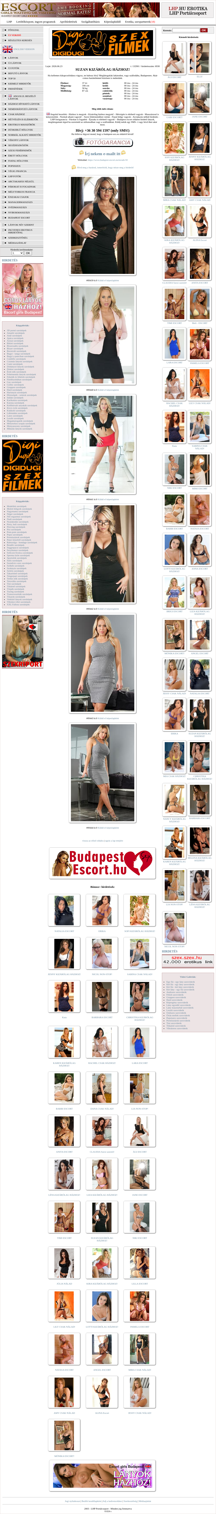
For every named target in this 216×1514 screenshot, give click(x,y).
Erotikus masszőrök (21, 124)
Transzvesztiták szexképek (19, 594)
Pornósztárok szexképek (18, 537)
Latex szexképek (15, 415)
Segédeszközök (18, 145)
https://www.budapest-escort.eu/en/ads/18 (108, 160)
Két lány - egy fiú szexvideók (180, 989)
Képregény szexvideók (177, 1002)
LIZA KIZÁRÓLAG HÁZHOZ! (102, 1195)
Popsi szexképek (15, 534)
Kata (64, 1017)
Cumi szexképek (15, 364)
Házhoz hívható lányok (24, 104)
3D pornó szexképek (16, 330)
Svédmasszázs (17, 207)
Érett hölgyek (18, 155)
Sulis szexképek (14, 560)
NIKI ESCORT (140, 1238)
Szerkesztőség (130, 1501)
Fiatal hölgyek (18, 160)
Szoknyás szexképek (17, 568)
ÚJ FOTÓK (13, 68)
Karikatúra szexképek (17, 400)
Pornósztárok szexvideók (178, 1020)
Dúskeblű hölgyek (20, 129)
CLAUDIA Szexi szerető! (102, 1151)
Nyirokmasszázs (19, 212)
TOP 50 (12, 78)
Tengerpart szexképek (17, 576)
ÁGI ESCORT (140, 1151)
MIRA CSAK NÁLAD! (139, 1370)
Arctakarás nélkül (21, 181)
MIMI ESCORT (199, 488)
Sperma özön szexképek (18, 555)
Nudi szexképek (14, 519)
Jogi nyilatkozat (72, 1501)
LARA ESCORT (140, 1063)
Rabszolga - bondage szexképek (22, 542)
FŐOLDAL (13, 30)
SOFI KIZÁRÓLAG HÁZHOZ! (139, 931)
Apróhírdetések (68, 21)
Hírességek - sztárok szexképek (22, 395)
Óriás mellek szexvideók (178, 1015)
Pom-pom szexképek (17, 532)
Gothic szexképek (15, 384)
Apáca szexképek (15, 338)
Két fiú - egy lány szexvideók (180, 984)
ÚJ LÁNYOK (14, 63)
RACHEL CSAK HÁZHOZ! (102, 1063)
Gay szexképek (14, 382)
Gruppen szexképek (16, 387)
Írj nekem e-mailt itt (102, 153)
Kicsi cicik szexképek (17, 408)
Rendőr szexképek (15, 545)
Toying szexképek (15, 591)
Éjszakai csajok (18, 197)
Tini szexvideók (174, 1023)
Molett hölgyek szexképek (19, 508)
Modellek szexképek (17, 506)
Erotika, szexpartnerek (137, 21)
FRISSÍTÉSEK (15, 88)
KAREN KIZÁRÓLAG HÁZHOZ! (64, 1064)
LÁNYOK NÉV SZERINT (21, 224)
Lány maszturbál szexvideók (180, 1007)
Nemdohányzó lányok (23, 109)
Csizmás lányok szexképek (20, 361)
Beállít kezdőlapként (91, 1501)
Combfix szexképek (16, 358)
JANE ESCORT (139, 1195)
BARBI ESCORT (64, 1108)
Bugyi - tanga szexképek (18, 353)
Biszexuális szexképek (17, 346)
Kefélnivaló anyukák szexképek (22, 405)
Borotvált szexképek (16, 351)
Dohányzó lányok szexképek (20, 366)
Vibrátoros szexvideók (177, 1028)
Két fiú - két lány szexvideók (180, 987)
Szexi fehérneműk (20, 150)
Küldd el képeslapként (108, 280)
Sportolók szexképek (17, 558)
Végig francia (17, 171)
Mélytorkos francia (21, 191)
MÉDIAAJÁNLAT (17, 243)
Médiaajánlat (145, 1501)
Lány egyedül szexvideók (178, 1005)
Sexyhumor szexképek (17, 550)
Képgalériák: (22, 325)
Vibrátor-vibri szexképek (18, 602)
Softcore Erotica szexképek (20, 552)
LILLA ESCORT (140, 1283)
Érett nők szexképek (16, 371)
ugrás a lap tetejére (114, 840)
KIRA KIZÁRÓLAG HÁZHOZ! (102, 1283)
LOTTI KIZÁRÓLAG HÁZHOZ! (102, 1326)
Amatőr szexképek (16, 333)
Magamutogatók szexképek (20, 421)
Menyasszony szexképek (18, 426)
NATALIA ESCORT (64, 931)
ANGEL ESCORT (102, 1370)
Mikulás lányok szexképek (19, 428)
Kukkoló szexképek (16, 410)
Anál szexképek (14, 335)
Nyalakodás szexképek (18, 521)
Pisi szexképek (14, 529)
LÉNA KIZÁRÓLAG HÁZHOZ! (64, 1195)
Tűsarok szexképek (16, 596)
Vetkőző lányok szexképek (19, 599)
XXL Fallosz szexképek (18, 604)
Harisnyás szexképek (17, 392)
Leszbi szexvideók (175, 1010)
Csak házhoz (16, 114)
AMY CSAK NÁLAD (64, 1413)
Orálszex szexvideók (176, 1012)
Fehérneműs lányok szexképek (21, 374)
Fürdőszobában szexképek (19, 379)
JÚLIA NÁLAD (64, 1283)
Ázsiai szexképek (15, 340)
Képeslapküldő (112, 21)
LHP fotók (14, 176)
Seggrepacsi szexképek (18, 547)
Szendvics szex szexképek (19, 563)
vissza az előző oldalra (92, 840)
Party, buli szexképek (17, 524)
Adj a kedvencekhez (112, 1501)
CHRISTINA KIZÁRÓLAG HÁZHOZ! (139, 1018)
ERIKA (102, 931)
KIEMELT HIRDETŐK (19, 83)
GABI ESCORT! (174, 117)
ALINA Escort (102, 1413)
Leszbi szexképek (15, 418)
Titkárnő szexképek (16, 586)
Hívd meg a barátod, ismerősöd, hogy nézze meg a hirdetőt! (102, 167)
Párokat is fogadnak (22, 186)
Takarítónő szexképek (17, 573)
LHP (9, 21)
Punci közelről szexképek (19, 539)
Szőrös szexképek (15, 571)
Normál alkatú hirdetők (24, 135)
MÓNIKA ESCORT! (64, 1456)
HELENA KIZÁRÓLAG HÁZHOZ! (199, 859)
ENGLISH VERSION (24, 49)
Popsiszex (14, 166)
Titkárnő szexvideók (176, 1025)
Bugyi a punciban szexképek (20, 356)
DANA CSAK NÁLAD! (102, 1108)
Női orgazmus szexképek (19, 516)
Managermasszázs (20, 202)
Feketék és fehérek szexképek (21, 377)
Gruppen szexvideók (176, 997)
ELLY (200, 76)
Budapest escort (19, 217)
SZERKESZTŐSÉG (18, 237)
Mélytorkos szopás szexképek (21, 423)
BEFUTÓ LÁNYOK (18, 73)
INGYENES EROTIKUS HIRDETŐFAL (20, 231)
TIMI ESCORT (64, 1238)
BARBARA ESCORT (102, 1017)
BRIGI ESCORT (174, 611)
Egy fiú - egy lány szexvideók (180, 981)
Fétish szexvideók (174, 994)
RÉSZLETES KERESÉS (20, 40)
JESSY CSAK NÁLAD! (140, 1413)
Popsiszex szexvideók (176, 1018)
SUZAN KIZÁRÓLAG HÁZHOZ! (102, 1239)
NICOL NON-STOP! (102, 974)
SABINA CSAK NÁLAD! (139, 974)
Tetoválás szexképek (17, 581)
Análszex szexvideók (176, 992)
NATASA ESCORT (64, 1370)
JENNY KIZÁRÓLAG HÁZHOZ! (64, 974)
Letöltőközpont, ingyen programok (36, 21)
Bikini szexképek (15, 343)
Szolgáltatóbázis (90, 21)
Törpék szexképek (15, 589)
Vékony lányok (18, 140)
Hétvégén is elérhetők (23, 119)
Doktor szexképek (15, 369)
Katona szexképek (15, 402)
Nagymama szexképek (17, 511)
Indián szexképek (15, 397)
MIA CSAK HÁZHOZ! (174, 776)
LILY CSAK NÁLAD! (64, 1326)
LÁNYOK (13, 57)
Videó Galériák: (188, 977)
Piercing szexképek (16, 527)
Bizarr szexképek (15, 348)
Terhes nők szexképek (17, 578)
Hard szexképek (14, 390)
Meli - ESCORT (199, 323)
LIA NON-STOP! (139, 1108)
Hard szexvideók (174, 1000)
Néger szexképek (15, 514)
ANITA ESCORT (64, 1151)
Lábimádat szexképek (17, 413)
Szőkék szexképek (15, 565)
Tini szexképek (14, 583)
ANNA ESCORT (200, 568)
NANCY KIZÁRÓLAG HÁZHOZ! (174, 820)
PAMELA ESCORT (139, 1326)
